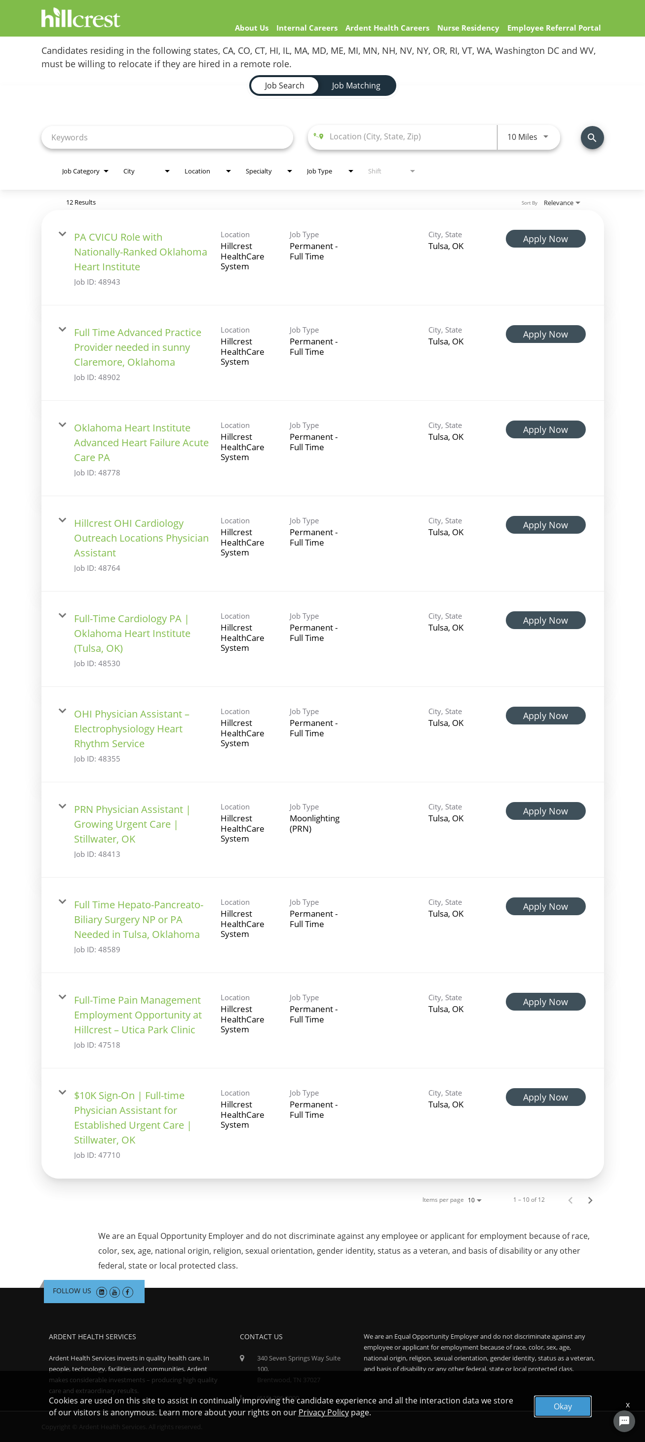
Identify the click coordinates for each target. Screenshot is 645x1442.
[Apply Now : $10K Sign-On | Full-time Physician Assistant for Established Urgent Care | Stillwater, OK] (546, 1097)
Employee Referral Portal (554, 28)
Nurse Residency (468, 28)
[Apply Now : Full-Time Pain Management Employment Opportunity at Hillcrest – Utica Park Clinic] (546, 1002)
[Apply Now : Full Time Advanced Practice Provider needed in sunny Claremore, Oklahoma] (546, 334)
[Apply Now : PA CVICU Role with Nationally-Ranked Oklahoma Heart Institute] (546, 239)
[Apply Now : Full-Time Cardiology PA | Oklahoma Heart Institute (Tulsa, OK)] (546, 620)
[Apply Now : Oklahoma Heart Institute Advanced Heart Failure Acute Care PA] (546, 429)
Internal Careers (307, 28)
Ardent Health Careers (387, 28)
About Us (251, 28)
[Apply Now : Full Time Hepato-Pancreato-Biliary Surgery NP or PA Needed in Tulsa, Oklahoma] (546, 906)
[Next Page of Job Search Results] (590, 1200)
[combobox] (167, 137)
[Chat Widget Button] (624, 1421)
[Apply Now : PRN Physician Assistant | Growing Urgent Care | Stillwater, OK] (546, 811)
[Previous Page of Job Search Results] (570, 1200)
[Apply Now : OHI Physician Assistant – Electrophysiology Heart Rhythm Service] (546, 715)
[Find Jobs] (592, 137)
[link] (322, 257)
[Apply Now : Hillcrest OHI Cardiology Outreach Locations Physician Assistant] (546, 525)
